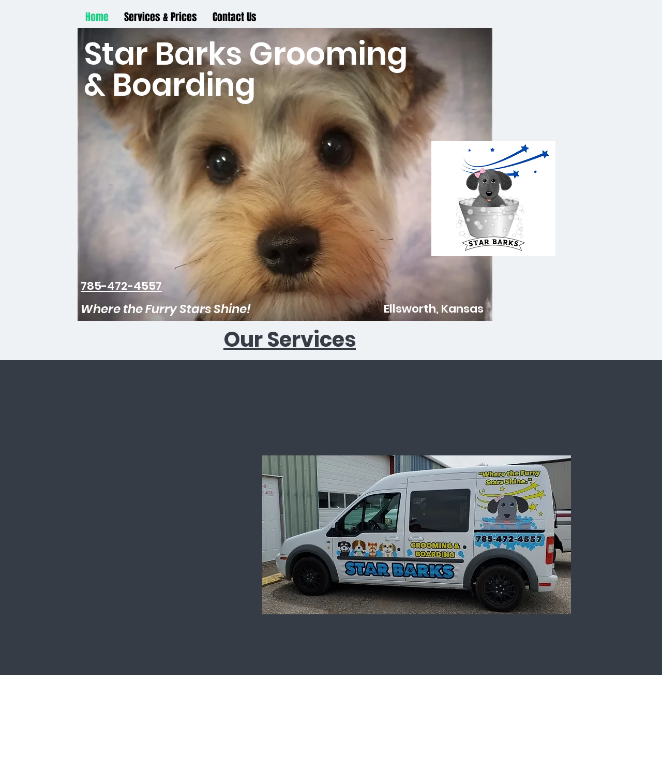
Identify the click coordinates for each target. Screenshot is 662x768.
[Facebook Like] (331, 454)
